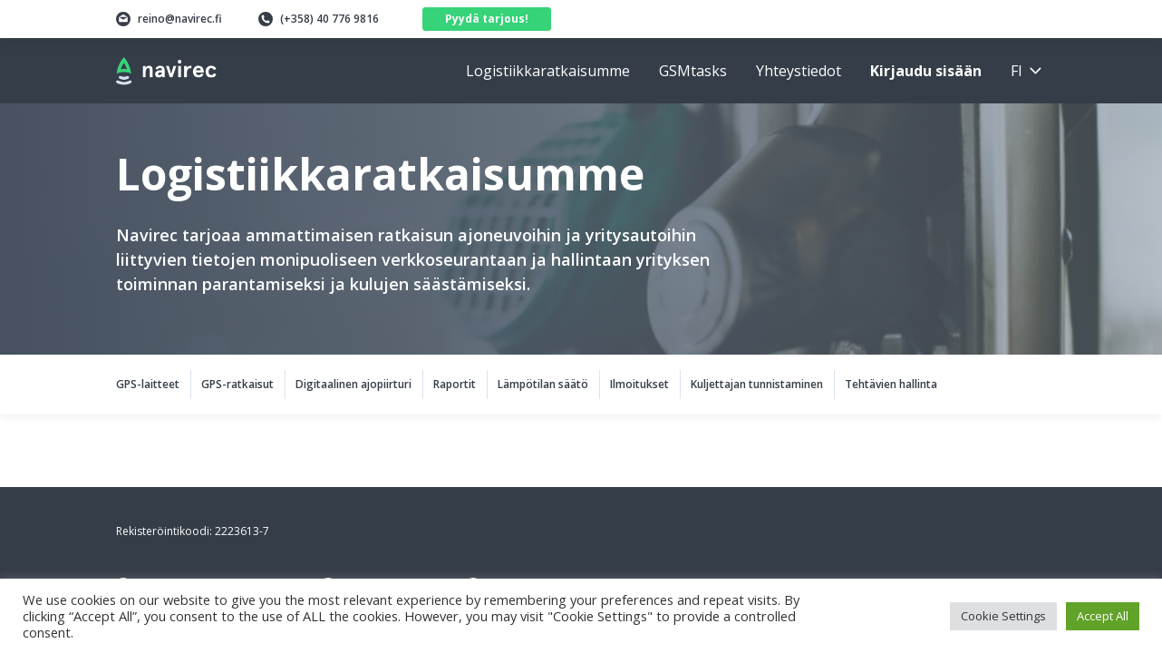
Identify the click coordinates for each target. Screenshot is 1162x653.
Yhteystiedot (798, 71)
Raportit (454, 384)
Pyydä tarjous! (486, 18)
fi (1016, 71)
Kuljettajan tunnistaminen (757, 384)
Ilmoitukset (639, 384)
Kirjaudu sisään (926, 71)
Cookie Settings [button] (1003, 616)
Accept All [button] (1102, 616)
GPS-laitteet (147, 384)
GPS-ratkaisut (237, 384)
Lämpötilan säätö (543, 384)
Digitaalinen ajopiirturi (353, 384)
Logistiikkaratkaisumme (548, 71)
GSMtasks (693, 71)
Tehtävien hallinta (891, 384)
